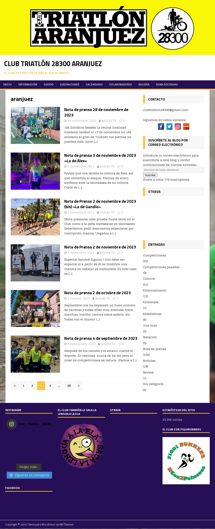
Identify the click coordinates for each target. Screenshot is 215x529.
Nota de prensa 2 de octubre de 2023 (97, 292)
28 (69, 385)
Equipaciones (69, 84)
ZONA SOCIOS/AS (167, 84)
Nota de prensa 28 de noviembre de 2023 (96, 112)
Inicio (7, 84)
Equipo (49, 84)
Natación (150, 337)
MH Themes (66, 524)
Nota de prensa (154, 348)
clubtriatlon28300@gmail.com (165, 109)
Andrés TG (109, 120)
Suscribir (150, 175)
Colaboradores (120, 84)
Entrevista (151, 302)
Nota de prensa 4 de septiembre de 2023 (100, 338)
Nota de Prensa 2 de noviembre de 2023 (100, 247)
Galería (143, 84)
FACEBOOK (12, 488)
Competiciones (154, 255)
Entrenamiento (154, 290)
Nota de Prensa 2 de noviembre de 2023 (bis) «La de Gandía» (100, 204)
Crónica (149, 278)
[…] (95, 141)
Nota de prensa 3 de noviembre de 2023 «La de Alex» (100, 158)
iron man (150, 325)
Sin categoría (153, 384)
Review (148, 372)
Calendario (94, 84)
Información (27, 84)
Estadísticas (152, 313)
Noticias (149, 360)
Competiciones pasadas (161, 267)
